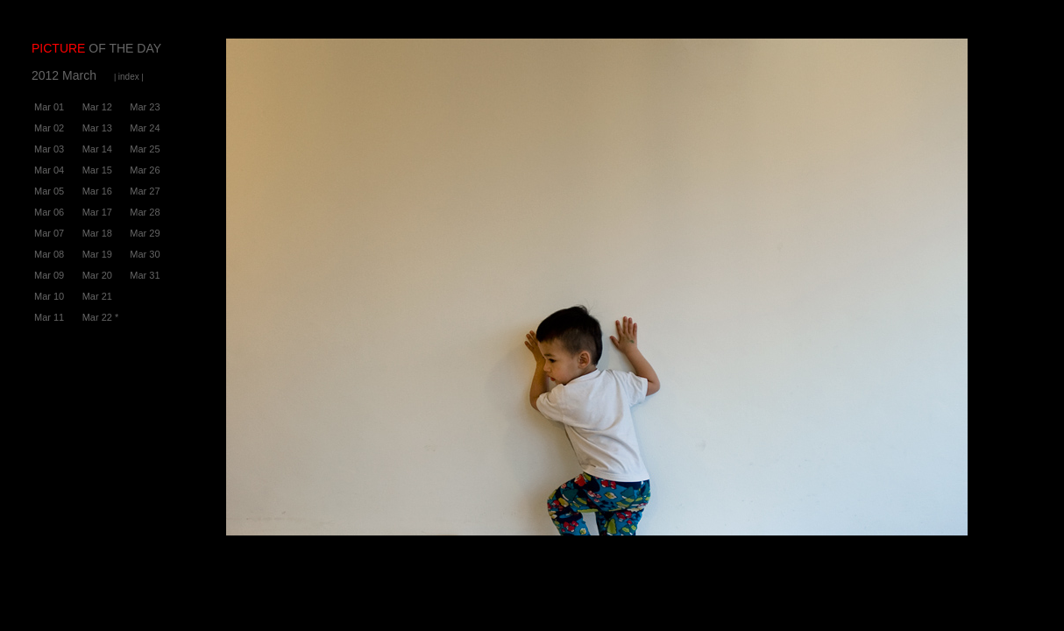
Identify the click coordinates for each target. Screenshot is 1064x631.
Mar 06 (49, 212)
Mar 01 (49, 107)
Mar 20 (97, 275)
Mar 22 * (100, 317)
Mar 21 (97, 296)
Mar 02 (49, 128)
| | (129, 77)
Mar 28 (145, 212)
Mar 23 (145, 107)
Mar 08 (49, 254)
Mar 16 (97, 191)
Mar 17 (97, 212)
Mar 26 (145, 170)
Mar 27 (145, 191)
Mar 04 (49, 170)
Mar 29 (145, 233)
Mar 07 (49, 233)
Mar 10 (49, 296)
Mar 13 (97, 128)
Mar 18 (97, 233)
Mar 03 (49, 149)
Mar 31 (145, 275)
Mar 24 (145, 128)
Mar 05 (49, 191)
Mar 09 (49, 275)
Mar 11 (49, 317)
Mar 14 (97, 149)
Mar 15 (97, 170)
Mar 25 (145, 149)
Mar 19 (97, 254)
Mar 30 (145, 254)
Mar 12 (97, 107)
